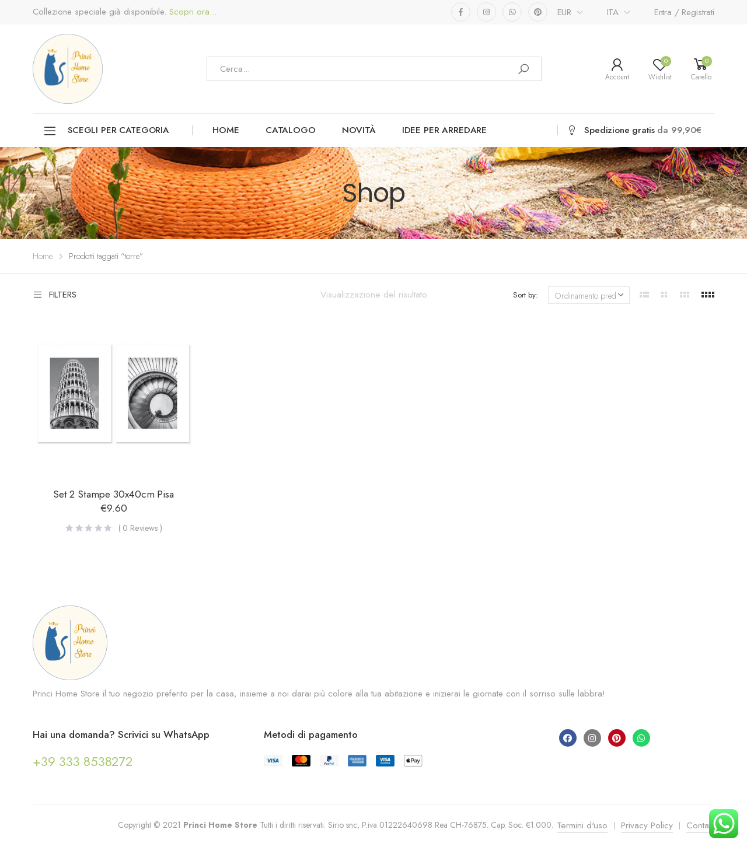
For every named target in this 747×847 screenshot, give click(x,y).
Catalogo (291, 130)
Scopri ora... (191, 12)
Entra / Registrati (684, 12)
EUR (564, 12)
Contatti (700, 825)
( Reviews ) (140, 528)
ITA (613, 12)
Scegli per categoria (106, 131)
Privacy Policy (647, 825)
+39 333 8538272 (82, 761)
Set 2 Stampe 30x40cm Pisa (113, 494)
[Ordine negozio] (589, 295)
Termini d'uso (582, 825)
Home (225, 130)
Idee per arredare (444, 130)
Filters (54, 295)
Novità (359, 130)
